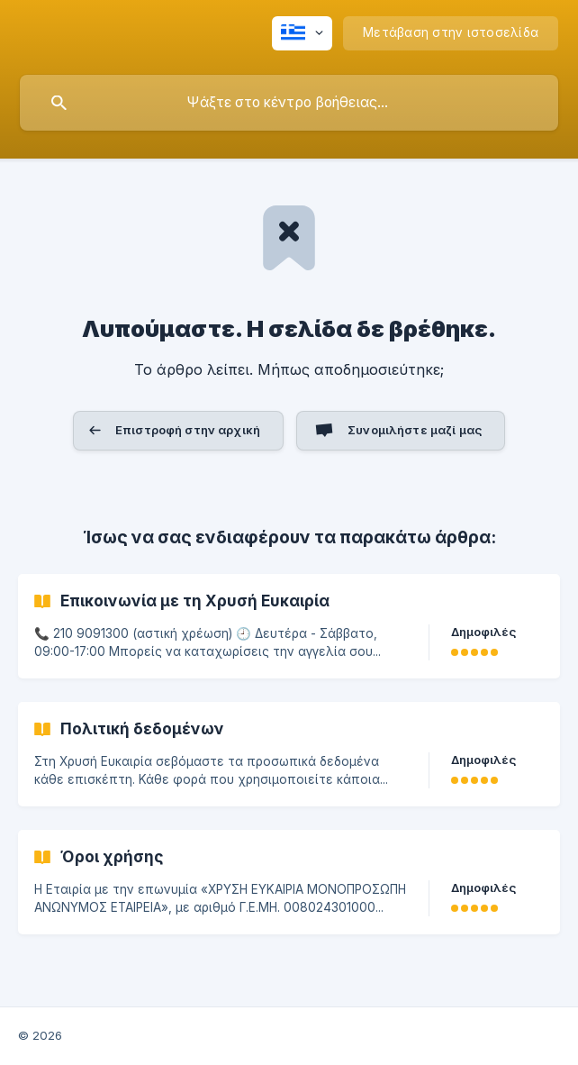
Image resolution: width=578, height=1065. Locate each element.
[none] (302, 33)
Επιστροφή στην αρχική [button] (187, 430)
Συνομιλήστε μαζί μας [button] (415, 430)
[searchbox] (289, 103)
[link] (289, 626)
